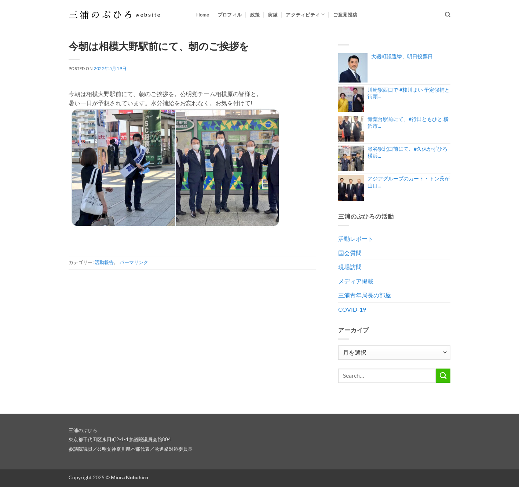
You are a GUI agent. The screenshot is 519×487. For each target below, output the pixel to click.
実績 (273, 15)
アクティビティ (305, 14)
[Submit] (443, 376)
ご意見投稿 (345, 15)
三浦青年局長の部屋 (364, 295)
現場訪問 (350, 266)
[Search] (447, 15)
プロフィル (230, 15)
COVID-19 (352, 309)
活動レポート (355, 238)
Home (202, 15)
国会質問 (350, 252)
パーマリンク (134, 262)
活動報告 (104, 262)
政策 (255, 15)
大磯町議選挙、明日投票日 (402, 56)
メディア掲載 (355, 281)
